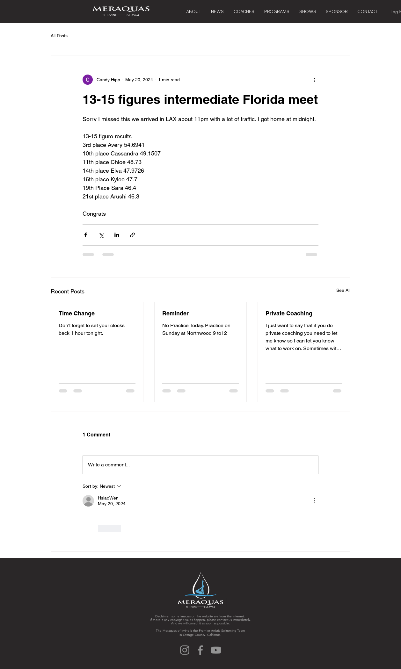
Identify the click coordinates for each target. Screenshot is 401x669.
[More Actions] (314, 501)
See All (343, 290)
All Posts (59, 35)
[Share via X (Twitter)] (101, 235)
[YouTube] (216, 650)
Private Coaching (289, 313)
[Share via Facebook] (86, 235)
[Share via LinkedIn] (117, 235)
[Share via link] (132, 235)
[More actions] (314, 79)
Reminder (175, 313)
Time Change (77, 313)
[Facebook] (200, 650)
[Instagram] (185, 650)
